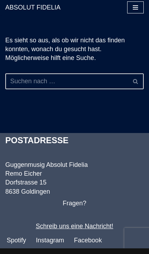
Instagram (50, 240)
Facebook (88, 240)
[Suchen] (66, 81)
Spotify (16, 240)
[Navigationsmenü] (135, 7)
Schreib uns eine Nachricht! (74, 226)
